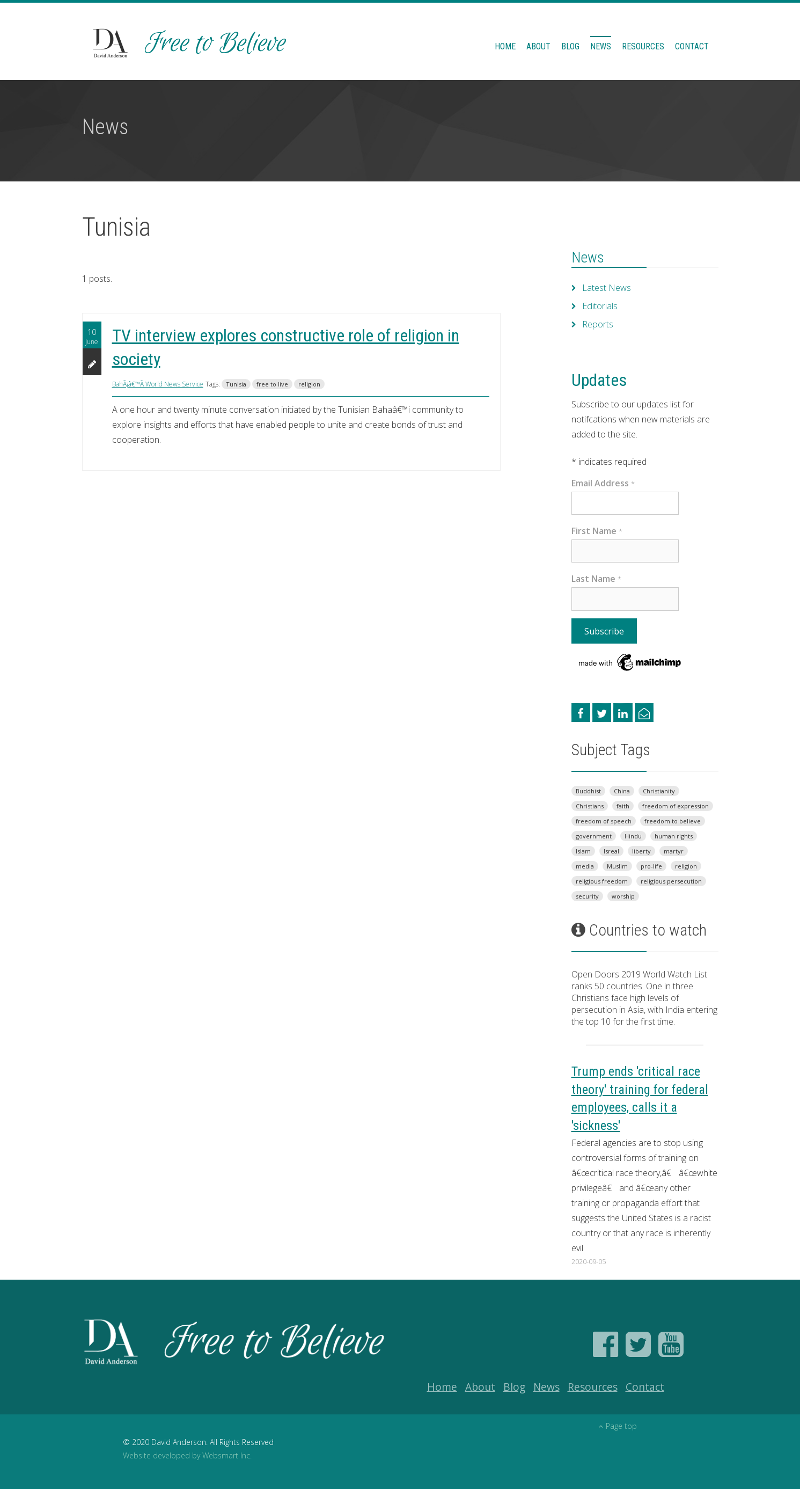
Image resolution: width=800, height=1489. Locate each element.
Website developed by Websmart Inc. (187, 1455)
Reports (597, 324)
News (600, 46)
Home (505, 46)
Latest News (606, 288)
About (538, 46)
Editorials (599, 306)
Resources (643, 46)
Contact (692, 46)
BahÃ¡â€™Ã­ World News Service (157, 384)
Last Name (596, 579)
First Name (596, 531)
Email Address (603, 483)
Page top (617, 1426)
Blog (570, 46)
